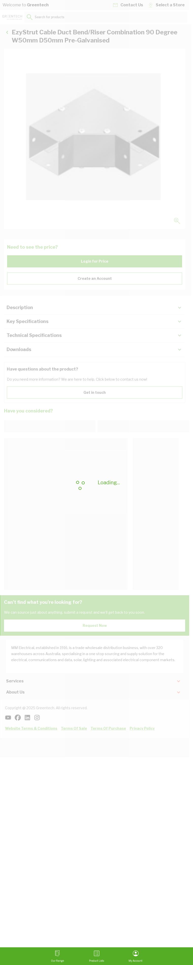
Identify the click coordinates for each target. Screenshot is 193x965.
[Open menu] (57, 956)
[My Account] (136, 956)
